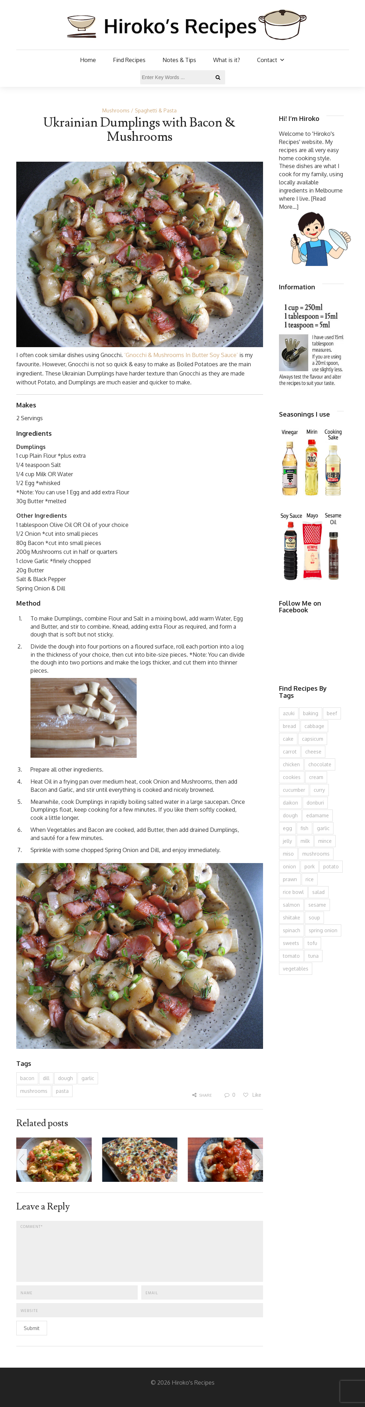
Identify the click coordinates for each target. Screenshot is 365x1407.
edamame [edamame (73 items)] (317, 815)
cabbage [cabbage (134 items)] (314, 726)
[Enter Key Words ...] (182, 77)
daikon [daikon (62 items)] (290, 803)
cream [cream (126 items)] (316, 777)
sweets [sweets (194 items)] (291, 943)
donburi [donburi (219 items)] (315, 803)
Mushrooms (116, 110)
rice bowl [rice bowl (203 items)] (293, 892)
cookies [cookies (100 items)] (292, 777)
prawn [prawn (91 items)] (290, 879)
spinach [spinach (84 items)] (291, 930)
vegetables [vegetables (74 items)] (295, 969)
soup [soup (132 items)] (314, 917)
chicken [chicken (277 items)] (291, 764)
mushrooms (33, 1091)
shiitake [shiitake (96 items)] (291, 917)
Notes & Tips (179, 59)
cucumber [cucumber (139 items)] (294, 790)
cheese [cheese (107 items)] (313, 752)
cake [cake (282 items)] (288, 739)
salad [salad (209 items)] (318, 892)
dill (46, 1078)
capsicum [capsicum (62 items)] (312, 739)
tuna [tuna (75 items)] (313, 956)
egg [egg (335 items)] (287, 828)
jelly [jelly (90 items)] (287, 841)
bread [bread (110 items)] (289, 726)
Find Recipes (129, 59)
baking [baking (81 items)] (310, 713)
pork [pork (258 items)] (309, 866)
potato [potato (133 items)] (331, 866)
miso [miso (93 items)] (288, 854)
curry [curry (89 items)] (319, 790)
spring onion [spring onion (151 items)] (323, 930)
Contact (271, 59)
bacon (27, 1078)
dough (65, 1078)
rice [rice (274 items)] (310, 879)
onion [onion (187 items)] (289, 866)
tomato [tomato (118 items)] (291, 956)
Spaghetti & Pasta (156, 110)
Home (88, 59)
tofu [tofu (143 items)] (312, 943)
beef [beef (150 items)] (332, 713)
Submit (32, 1328)
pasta (62, 1091)
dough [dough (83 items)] (290, 815)
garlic (87, 1078)
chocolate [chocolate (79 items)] (319, 764)
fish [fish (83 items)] (304, 828)
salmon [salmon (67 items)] (291, 905)
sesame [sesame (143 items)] (317, 905)
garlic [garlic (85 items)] (323, 828)
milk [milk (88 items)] (305, 841)
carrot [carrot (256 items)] (290, 752)
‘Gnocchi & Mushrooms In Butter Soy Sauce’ (181, 354)
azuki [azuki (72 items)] (289, 713)
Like (252, 1095)
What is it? (226, 59)
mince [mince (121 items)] (325, 841)
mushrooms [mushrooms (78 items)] (316, 854)
